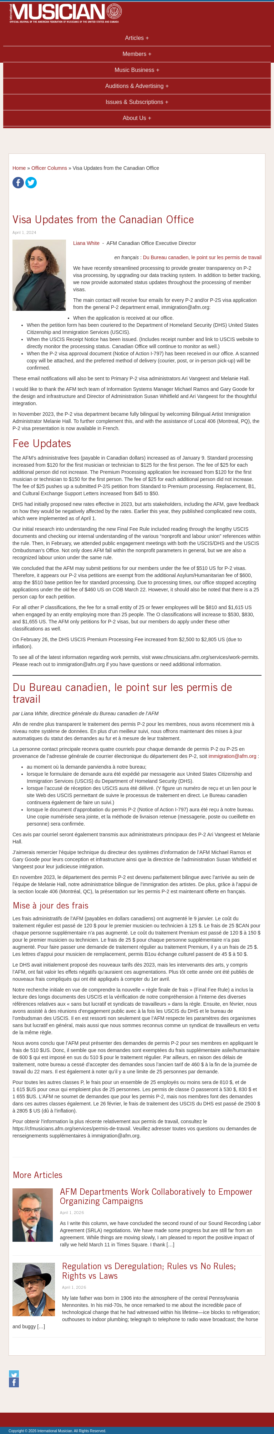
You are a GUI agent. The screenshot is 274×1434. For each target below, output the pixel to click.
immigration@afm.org (232, 756)
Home (19, 168)
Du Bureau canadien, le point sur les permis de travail (202, 257)
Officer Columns (49, 168)
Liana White (86, 243)
